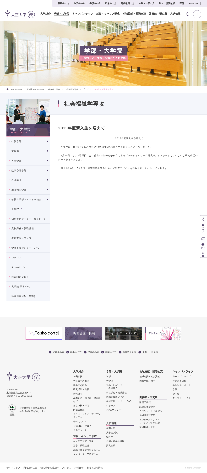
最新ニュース (80, 430)
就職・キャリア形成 (107, 13)
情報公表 (77, 393)
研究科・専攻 (54, 89)
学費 (175, 389)
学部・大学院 (61, 13)
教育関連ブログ (20, 276)
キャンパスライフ (82, 13)
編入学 (109, 437)
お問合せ (78, 467)
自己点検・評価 (81, 405)
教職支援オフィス (21, 238)
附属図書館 (145, 402)
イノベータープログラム (85, 454)
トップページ (14, 89)
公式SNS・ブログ (82, 426)
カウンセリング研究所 (150, 411)
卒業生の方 (110, 3)
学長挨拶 (77, 376)
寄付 (182, 3)
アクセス (66, 467)
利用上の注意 (30, 467)
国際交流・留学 (147, 381)
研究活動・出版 (81, 389)
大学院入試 (112, 432)
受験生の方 (63, 3)
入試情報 (175, 13)
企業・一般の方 (147, 3)
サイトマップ (13, 467)
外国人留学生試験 (115, 441)
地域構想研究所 (147, 415)
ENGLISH (193, 3)
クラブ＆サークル (182, 398)
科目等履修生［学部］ (23, 296)
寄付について (80, 421)
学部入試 (110, 428)
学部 (108, 376)
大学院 (16, 209)
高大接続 (110, 445)
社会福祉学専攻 (71, 89)
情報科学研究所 (147, 427)
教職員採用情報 (95, 467)
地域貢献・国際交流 (134, 13)
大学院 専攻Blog (20, 286)
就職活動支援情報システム (86, 450)
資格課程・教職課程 (22, 228)
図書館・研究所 (158, 13)
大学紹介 (45, 13)
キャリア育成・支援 (83, 441)
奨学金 (176, 393)
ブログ (85, 89)
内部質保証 (79, 409)
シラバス (16, 257)
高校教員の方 (127, 3)
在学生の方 (79, 3)
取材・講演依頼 (167, 3)
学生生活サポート (182, 385)
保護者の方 (95, 3)
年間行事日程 (179, 381)
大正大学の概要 (81, 381)
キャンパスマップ (182, 376)
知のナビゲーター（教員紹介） (28, 219)
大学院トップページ (35, 89)
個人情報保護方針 (49, 467)
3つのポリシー (19, 267)
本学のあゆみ (80, 385)
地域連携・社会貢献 (149, 376)
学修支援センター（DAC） (26, 248)
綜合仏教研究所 (147, 406)
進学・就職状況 (81, 445)
